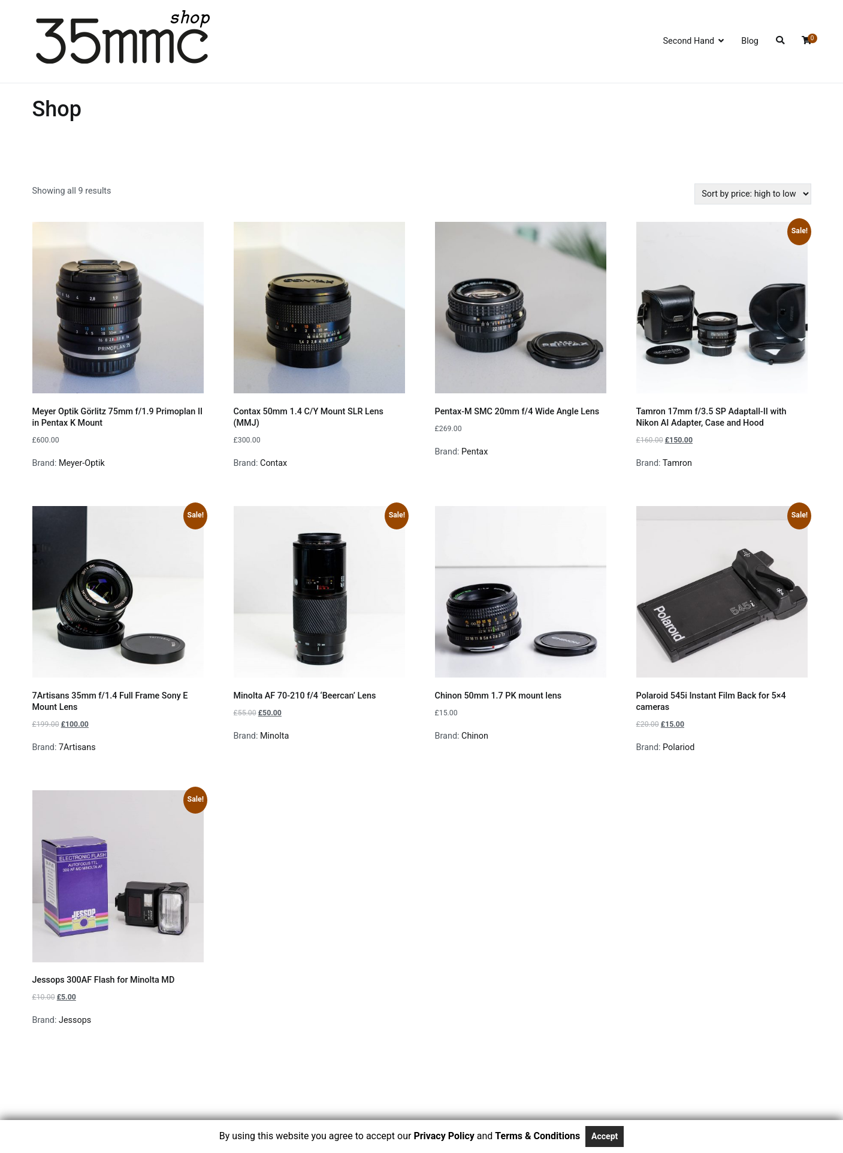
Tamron (677, 463)
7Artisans (77, 747)
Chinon (474, 736)
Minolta (274, 736)
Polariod (678, 747)
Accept (604, 1136)
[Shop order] (752, 193)
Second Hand (688, 41)
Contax (273, 463)
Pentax (474, 452)
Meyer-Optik (82, 463)
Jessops (75, 1020)
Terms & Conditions (537, 1136)
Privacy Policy (443, 1136)
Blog (750, 41)
